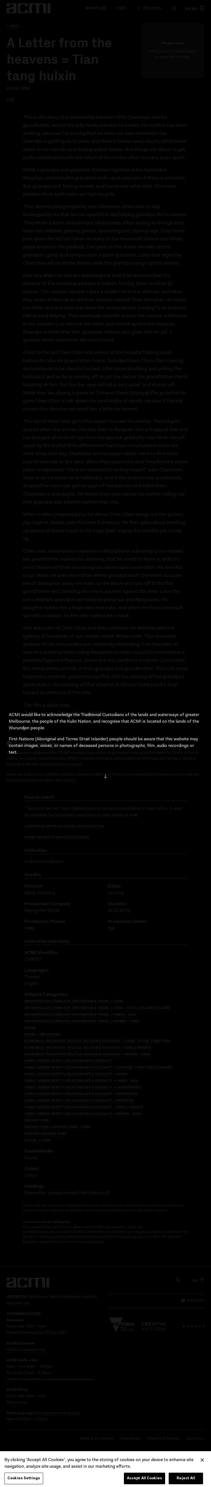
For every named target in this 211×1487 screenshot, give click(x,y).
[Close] (202, 1466)
